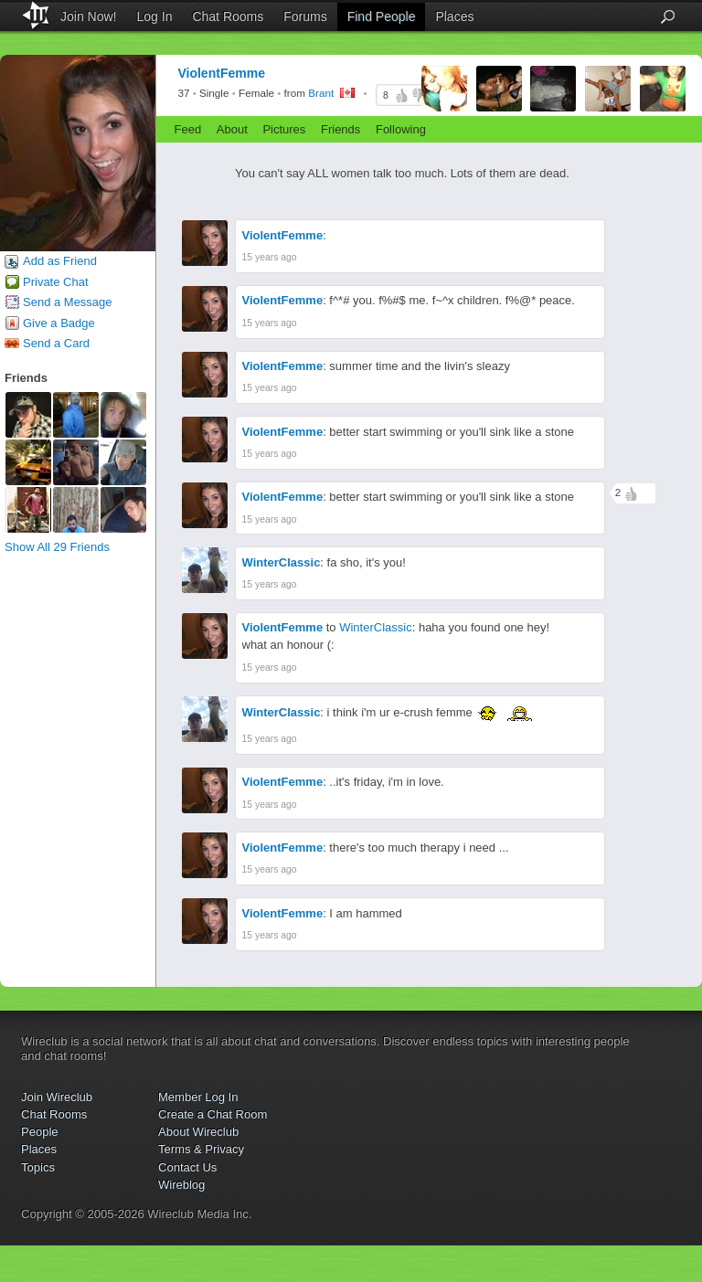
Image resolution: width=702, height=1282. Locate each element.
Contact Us (187, 1167)
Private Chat (56, 282)
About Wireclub (198, 1132)
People (39, 1132)
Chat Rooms (227, 16)
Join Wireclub (56, 1097)
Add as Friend (60, 261)
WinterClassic (281, 562)
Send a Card (56, 343)
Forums (304, 16)
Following (401, 129)
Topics (38, 1167)
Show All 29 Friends (57, 547)
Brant (321, 94)
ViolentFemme (283, 235)
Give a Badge (59, 323)
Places (454, 16)
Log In (155, 16)
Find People (381, 16)
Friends (340, 129)
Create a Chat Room (212, 1114)
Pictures (283, 129)
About (232, 129)
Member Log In (198, 1097)
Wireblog (181, 1185)
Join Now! (88, 16)
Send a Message (67, 302)
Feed (188, 129)
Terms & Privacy (201, 1149)
